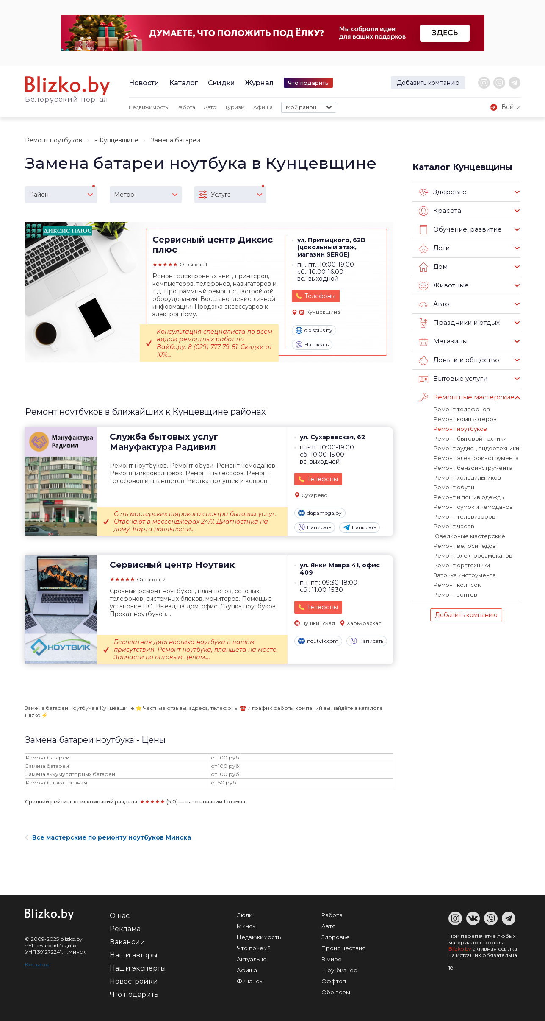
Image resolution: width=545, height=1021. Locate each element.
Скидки (221, 83)
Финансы (250, 981)
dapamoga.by (320, 513)
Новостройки (134, 981)
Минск (246, 926)
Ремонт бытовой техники (470, 438)
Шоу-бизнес (339, 970)
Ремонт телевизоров (464, 516)
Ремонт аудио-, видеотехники (476, 448)
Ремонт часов (454, 526)
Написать (312, 344)
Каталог (183, 83)
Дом (433, 267)
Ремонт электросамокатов (473, 555)
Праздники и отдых (459, 323)
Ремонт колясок (457, 584)
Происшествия (343, 948)
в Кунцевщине (116, 140)
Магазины (443, 341)
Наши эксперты (138, 968)
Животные (444, 285)
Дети (434, 248)
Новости (144, 83)
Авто (210, 107)
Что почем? (254, 948)
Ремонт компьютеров (465, 419)
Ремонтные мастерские (467, 397)
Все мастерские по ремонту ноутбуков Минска (108, 837)
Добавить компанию (428, 82)
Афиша (263, 107)
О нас (120, 916)
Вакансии (127, 942)
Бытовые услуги (453, 379)
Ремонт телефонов (462, 409)
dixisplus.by (314, 330)
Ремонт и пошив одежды (469, 497)
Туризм (235, 107)
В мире (331, 959)
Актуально (252, 959)
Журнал (259, 83)
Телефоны (319, 296)
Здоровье (443, 192)
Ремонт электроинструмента (476, 458)
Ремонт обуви (454, 487)
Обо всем (335, 992)
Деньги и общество (459, 360)
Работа (185, 107)
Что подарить (308, 82)
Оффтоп (333, 981)
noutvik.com (318, 641)
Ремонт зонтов (455, 594)
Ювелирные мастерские (469, 536)
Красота (440, 211)
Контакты (37, 964)
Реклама (125, 929)
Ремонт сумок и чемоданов (473, 506)
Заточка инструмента (465, 575)
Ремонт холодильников (467, 477)
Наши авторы (134, 955)
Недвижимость (148, 107)
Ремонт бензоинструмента (473, 467)
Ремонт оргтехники (462, 565)
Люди (244, 915)
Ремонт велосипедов (465, 545)
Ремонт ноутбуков (53, 140)
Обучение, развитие (460, 229)
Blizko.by (459, 949)
